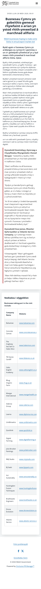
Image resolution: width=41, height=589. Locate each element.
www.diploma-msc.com (28, 414)
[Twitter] (22, 551)
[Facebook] (18, 551)
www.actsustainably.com (28, 476)
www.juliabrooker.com (28, 450)
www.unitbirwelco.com (28, 422)
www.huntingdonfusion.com (30, 488)
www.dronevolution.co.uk (29, 510)
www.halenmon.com (27, 345)
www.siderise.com (26, 405)
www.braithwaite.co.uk (28, 500)
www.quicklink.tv (25, 430)
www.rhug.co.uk (25, 383)
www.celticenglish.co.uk (28, 370)
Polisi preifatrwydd (20, 544)
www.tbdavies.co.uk (26, 358)
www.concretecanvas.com (29, 332)
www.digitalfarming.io (27, 439)
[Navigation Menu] (36, 3)
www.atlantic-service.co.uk (29, 521)
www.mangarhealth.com (28, 394)
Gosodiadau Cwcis (20, 558)
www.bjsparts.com (26, 467)
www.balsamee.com (27, 323)
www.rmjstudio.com (27, 459)
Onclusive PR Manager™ (25, 566)
